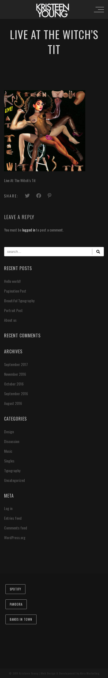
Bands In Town (21, 619)
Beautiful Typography (19, 300)
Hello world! (12, 281)
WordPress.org (14, 537)
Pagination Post (15, 291)
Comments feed (15, 528)
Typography (12, 470)
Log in (8, 508)
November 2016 (15, 374)
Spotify (15, 589)
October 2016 (14, 384)
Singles (9, 461)
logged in (28, 230)
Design (9, 431)
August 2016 (13, 403)
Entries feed (13, 518)
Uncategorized (14, 480)
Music (8, 451)
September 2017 (16, 364)
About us (10, 320)
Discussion (11, 441)
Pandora (16, 604)
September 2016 (16, 393)
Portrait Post (13, 310)
